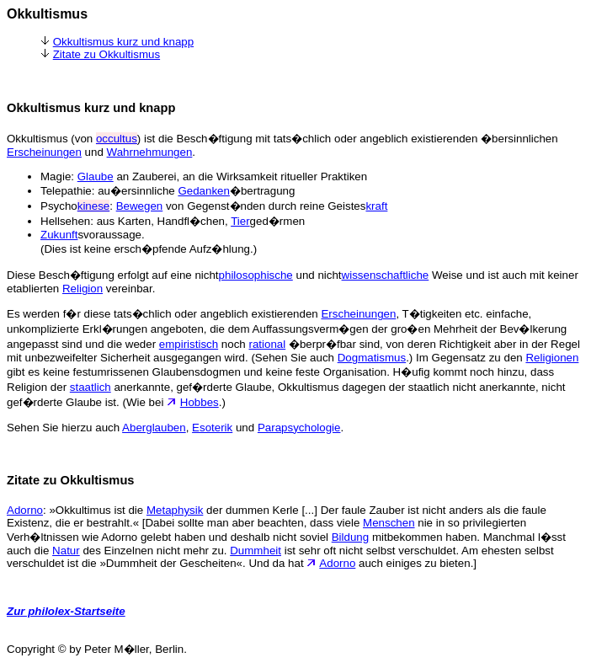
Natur (66, 550)
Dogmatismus (372, 357)
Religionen (551, 357)
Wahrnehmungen (150, 152)
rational (266, 344)
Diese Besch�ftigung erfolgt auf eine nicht (113, 275)
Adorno (25, 510)
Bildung (350, 537)
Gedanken (204, 190)
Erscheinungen (44, 152)
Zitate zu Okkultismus (106, 54)
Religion (82, 288)
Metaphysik (174, 510)
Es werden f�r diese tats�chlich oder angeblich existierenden (164, 313)
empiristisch (188, 344)
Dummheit (255, 550)
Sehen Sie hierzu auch (64, 427)
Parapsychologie (299, 427)
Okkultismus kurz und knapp (123, 41)
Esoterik (212, 427)
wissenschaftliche (385, 275)
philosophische (256, 275)
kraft (376, 206)
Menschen (389, 522)
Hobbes (199, 402)
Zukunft (58, 234)
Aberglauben (154, 427)
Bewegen (139, 206)
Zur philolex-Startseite (66, 611)
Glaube (95, 176)
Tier (240, 221)
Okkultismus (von (51, 138)
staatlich (90, 387)
